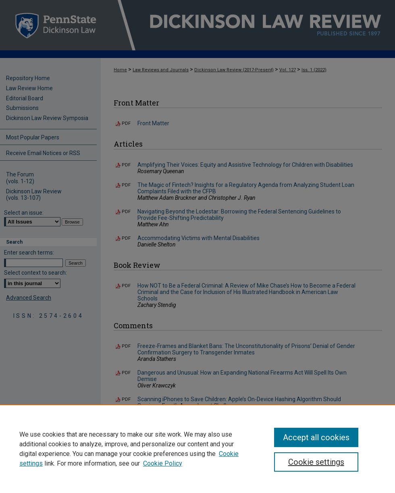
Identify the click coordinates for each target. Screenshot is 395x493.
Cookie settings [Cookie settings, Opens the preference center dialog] (316, 462)
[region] (197, 448)
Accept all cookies (316, 437)
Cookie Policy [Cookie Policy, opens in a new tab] (162, 463)
